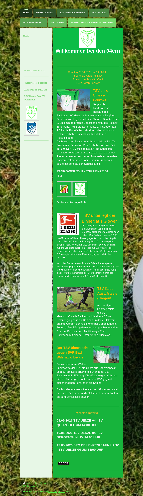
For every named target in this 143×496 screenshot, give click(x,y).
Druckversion (30, 483)
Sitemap (43, 483)
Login (117, 483)
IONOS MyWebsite (56, 491)
